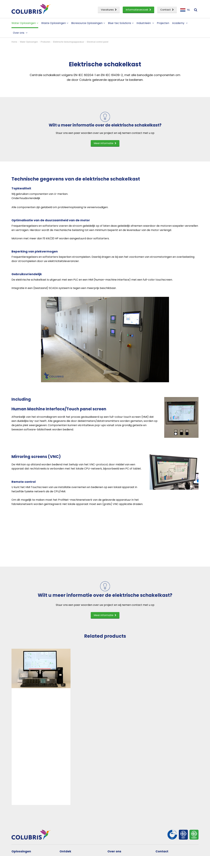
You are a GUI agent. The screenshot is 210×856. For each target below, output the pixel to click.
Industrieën (145, 23)
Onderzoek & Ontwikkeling (32, 805)
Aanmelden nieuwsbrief (174, 794)
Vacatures (109, 9)
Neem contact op (170, 789)
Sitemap (92, 851)
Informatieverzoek (138, 9)
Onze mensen (120, 794)
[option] (41, 689)
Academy (180, 23)
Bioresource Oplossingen (88, 23)
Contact (167, 9)
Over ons (20, 32)
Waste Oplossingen (54, 23)
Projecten (163, 23)
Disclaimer (48, 851)
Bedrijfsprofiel (119, 789)
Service (19, 810)
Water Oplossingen (24, 23)
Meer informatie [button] (105, 143)
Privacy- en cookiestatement (71, 851)
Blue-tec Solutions (121, 23)
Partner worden (121, 799)
